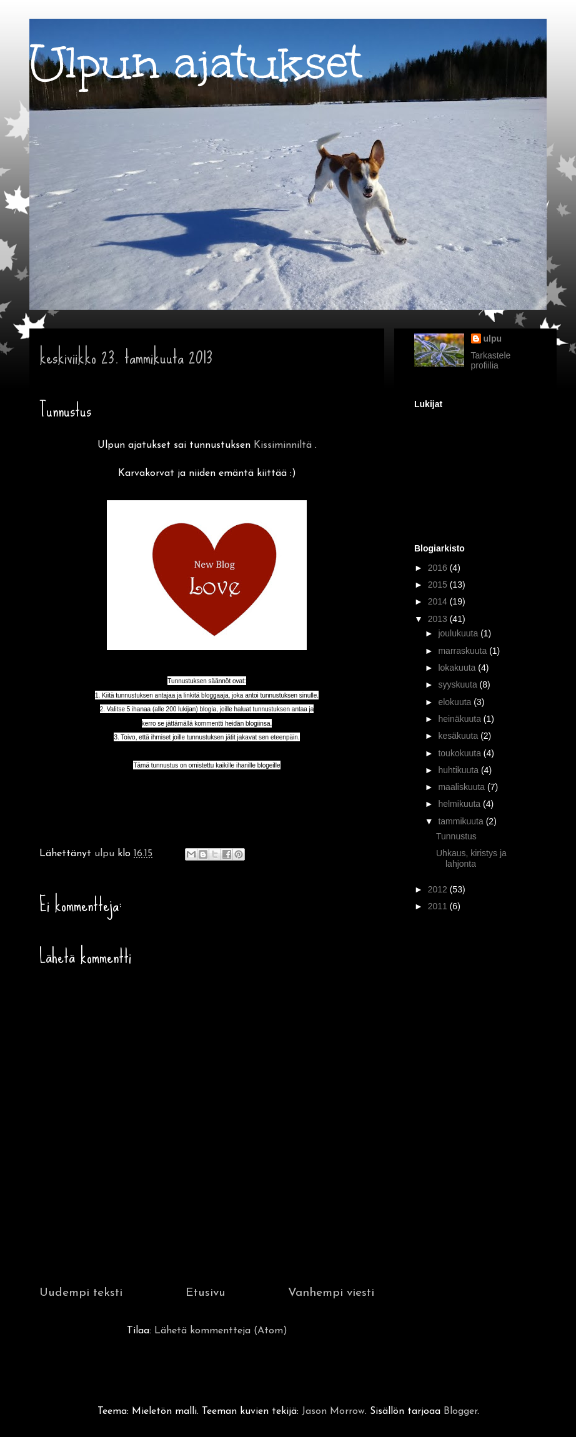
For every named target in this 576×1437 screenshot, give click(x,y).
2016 (439, 568)
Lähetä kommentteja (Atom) (220, 1331)
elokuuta (456, 702)
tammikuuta (461, 821)
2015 (439, 585)
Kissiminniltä (283, 445)
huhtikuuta (459, 770)
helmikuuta (460, 804)
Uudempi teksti (80, 1293)
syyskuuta (458, 684)
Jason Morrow (333, 1411)
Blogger (460, 1411)
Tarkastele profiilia (491, 360)
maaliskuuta (462, 787)
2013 (439, 619)
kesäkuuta (459, 736)
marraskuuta (463, 651)
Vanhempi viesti (331, 1293)
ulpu (493, 338)
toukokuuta (460, 753)
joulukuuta (459, 633)
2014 (439, 601)
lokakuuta (458, 668)
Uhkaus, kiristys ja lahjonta (471, 858)
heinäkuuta (460, 719)
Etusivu (206, 1293)
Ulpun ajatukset (195, 62)
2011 (439, 906)
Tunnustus (456, 836)
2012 (439, 889)
